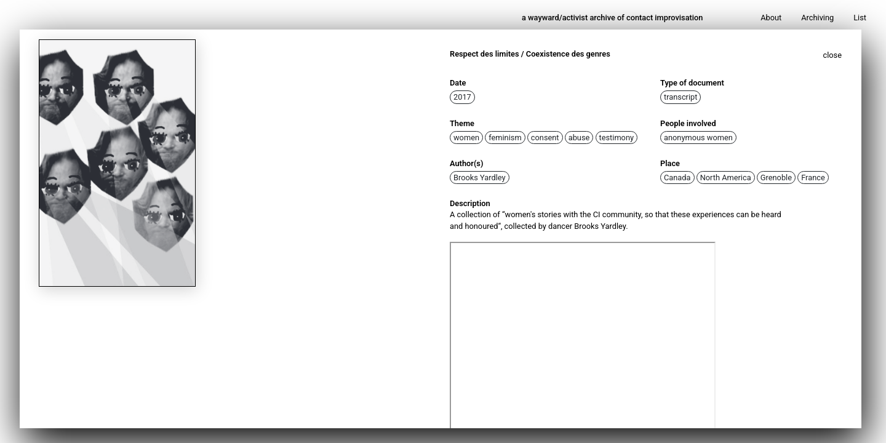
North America (725, 177)
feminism (505, 137)
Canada (677, 177)
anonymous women (698, 137)
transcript (680, 97)
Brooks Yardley (479, 177)
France (813, 177)
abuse (579, 137)
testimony (616, 137)
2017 (462, 97)
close (832, 55)
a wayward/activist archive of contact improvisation (612, 17)
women (466, 137)
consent (545, 137)
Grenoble (776, 177)
